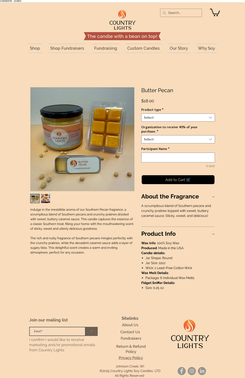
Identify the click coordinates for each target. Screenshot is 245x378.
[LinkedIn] (202, 371)
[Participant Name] (178, 158)
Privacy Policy (131, 358)
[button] (215, 12)
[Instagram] (192, 371)
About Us (130, 325)
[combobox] (178, 118)
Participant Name (155, 149)
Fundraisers (131, 338)
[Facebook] (182, 371)
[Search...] (180, 13)
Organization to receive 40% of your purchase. (169, 129)
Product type (152, 109)
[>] (91, 331)
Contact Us (130, 332)
